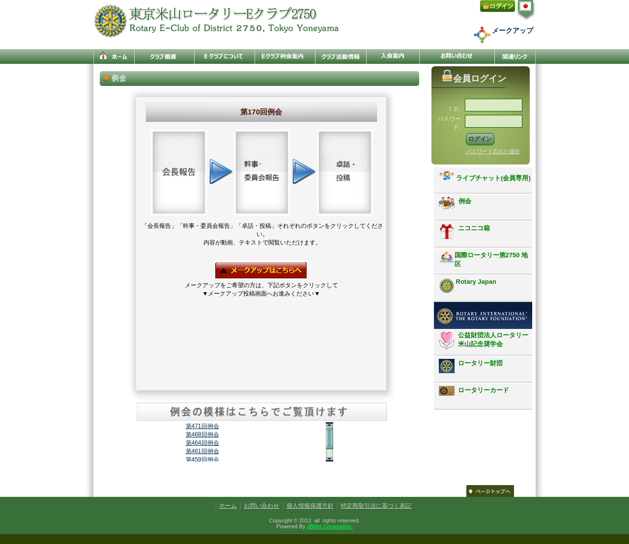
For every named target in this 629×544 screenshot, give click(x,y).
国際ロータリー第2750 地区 (483, 259)
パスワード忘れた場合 (493, 151)
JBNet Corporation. (330, 526)
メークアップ (512, 30)
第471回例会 (202, 426)
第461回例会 (202, 451)
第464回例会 (202, 442)
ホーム (228, 505)
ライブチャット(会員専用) (485, 176)
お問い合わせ (261, 505)
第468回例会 (202, 434)
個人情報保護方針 (310, 505)
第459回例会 (202, 459)
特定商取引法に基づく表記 (376, 505)
